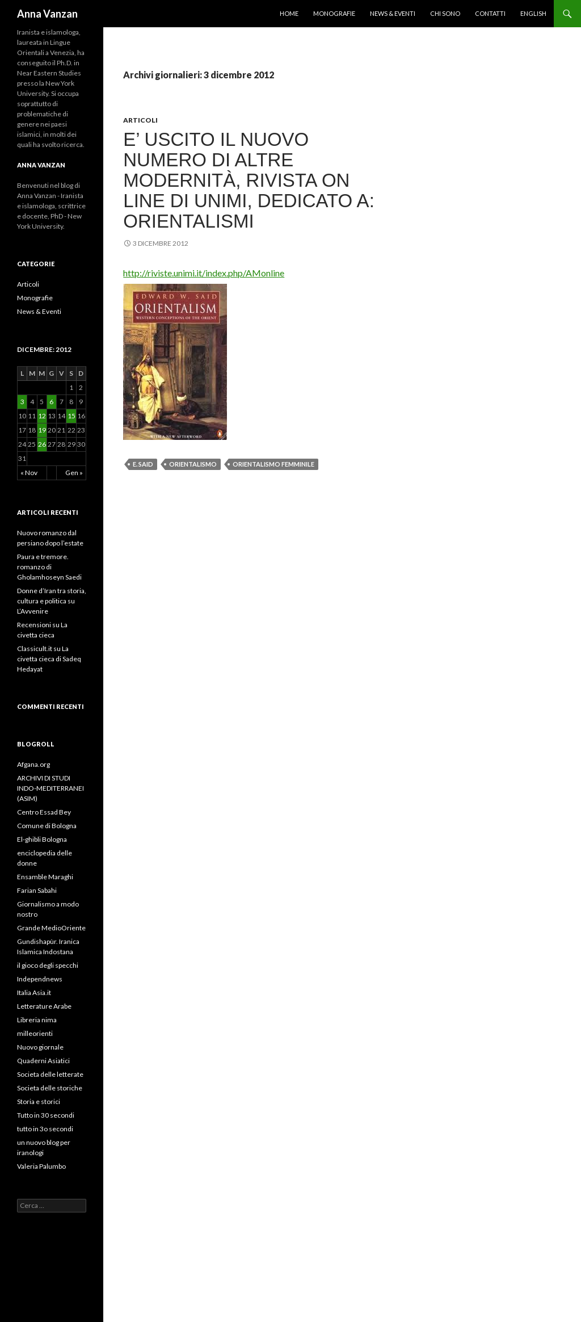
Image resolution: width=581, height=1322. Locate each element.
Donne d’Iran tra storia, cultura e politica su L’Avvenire (51, 600)
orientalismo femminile (273, 464)
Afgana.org (33, 764)
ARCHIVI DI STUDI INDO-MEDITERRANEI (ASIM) (50, 788)
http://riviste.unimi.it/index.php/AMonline (203, 272)
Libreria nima (37, 1019)
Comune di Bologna (47, 825)
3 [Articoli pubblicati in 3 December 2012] (22, 401)
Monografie (334, 13)
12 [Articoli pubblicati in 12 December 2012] (42, 416)
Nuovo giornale (40, 1047)
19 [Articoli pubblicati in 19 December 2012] (42, 430)
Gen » (74, 472)
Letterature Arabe (44, 1006)
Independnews (39, 979)
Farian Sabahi (37, 890)
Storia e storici (38, 1101)
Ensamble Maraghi (45, 876)
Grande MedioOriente (51, 928)
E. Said (143, 464)
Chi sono (445, 13)
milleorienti (35, 1033)
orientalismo (193, 464)
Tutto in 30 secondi (45, 1115)
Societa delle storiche (49, 1088)
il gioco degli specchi (47, 965)
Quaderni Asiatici (43, 1060)
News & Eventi (392, 13)
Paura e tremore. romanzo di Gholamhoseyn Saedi (49, 566)
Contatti (490, 13)
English (533, 13)
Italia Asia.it (34, 992)
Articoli (140, 120)
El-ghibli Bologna (42, 839)
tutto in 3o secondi (45, 1128)
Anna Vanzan (47, 13)
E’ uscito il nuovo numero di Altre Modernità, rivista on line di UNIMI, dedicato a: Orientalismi (248, 180)
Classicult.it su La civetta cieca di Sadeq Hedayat (49, 658)
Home (289, 13)
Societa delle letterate (50, 1074)
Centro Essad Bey (44, 812)
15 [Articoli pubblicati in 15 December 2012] (71, 416)
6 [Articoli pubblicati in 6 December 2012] (51, 401)
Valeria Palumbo (41, 1166)
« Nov (28, 472)
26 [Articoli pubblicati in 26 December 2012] (42, 444)
